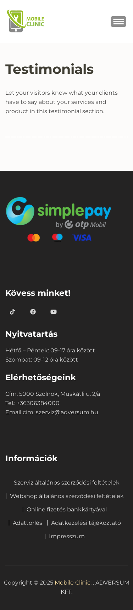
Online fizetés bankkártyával (67, 509)
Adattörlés (27, 523)
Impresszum (67, 536)
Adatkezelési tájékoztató (86, 523)
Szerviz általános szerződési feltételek (67, 482)
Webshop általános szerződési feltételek (67, 496)
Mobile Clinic (72, 582)
